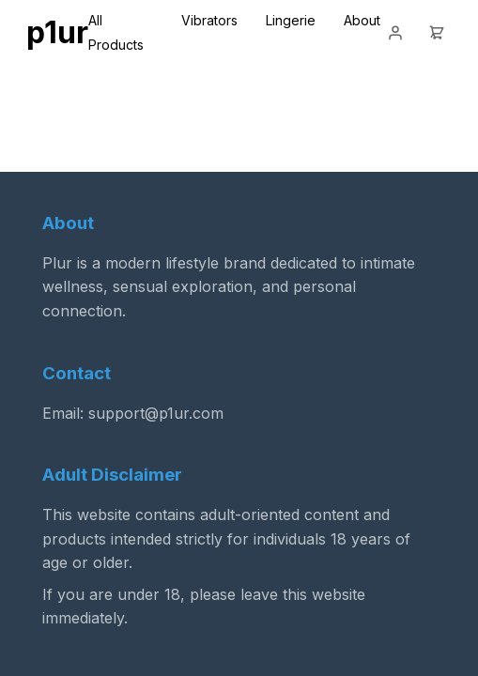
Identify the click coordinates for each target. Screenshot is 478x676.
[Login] (395, 33)
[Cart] (437, 33)
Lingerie (291, 20)
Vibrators (209, 20)
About (362, 20)
